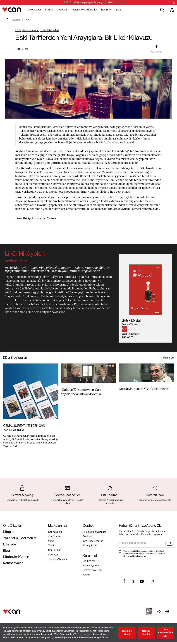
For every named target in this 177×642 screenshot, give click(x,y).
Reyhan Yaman (25, 151)
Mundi (51, 541)
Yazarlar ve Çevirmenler (84, 9)
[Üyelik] (172, 10)
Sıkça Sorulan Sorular (94, 532)
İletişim (86, 574)
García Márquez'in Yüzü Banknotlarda (144, 389)
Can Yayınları (55, 532)
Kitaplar (49, 9)
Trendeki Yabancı (57, 559)
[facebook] (124, 581)
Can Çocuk (54, 536)
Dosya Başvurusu (92, 570)
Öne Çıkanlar (34, 9)
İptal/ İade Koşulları (93, 541)
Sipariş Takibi (90, 545)
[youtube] (141, 581)
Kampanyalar (13, 563)
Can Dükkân (54, 550)
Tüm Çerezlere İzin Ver (165, 632)
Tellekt (51, 545)
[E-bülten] (169, 543)
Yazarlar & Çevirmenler (20, 538)
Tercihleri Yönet (127, 632)
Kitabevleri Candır (16, 557)
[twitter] (133, 581)
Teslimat (87, 536)
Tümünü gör (167, 357)
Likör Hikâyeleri (25, 218)
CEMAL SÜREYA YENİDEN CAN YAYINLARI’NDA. (24, 428)
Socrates (53, 554)
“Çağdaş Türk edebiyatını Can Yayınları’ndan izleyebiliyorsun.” (82, 392)
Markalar (63, 9)
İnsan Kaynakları (91, 565)
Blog (118, 9)
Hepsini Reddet (146, 632)
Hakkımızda (89, 561)
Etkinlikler (106, 9)
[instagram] (152, 581)
